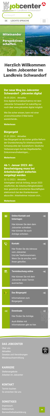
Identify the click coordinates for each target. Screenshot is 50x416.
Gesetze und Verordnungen (15, 354)
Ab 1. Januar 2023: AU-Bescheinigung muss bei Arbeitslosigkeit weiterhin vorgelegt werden (20, 170)
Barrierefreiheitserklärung (14, 412)
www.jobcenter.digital (24, 107)
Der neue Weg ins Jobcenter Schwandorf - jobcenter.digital (23, 91)
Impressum (7, 406)
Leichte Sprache (20, 20)
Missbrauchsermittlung (13, 357)
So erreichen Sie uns (11, 392)
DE (6, 20)
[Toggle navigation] (44, 21)
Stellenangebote (9, 371)
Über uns (6, 348)
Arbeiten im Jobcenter (12, 375)
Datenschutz (8, 409)
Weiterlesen (9, 124)
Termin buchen (9, 388)
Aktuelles (6, 351)
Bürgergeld (11, 132)
